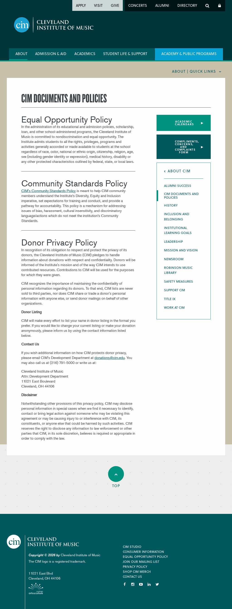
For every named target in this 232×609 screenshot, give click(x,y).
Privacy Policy (135, 566)
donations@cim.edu (109, 357)
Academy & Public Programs (189, 53)
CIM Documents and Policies (181, 195)
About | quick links (194, 71)
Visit (98, 5)
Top (116, 477)
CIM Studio (132, 546)
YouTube (141, 584)
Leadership (173, 241)
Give (115, 5)
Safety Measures (178, 281)
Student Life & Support (125, 53)
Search (207, 6)
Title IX (169, 298)
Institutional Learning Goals (178, 230)
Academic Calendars (184, 122)
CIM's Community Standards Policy (48, 190)
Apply (81, 5)
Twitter (157, 584)
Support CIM (174, 290)
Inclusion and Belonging (176, 216)
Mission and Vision (181, 250)
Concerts (137, 5)
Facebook (124, 584)
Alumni (162, 5)
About (21, 53)
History (171, 205)
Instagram (133, 584)
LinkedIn (149, 584)
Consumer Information (143, 551)
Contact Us (132, 576)
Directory (187, 5)
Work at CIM (174, 307)
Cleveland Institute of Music (44, 541)
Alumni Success (177, 185)
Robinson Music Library (178, 270)
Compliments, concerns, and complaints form (187, 146)
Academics (84, 53)
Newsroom (174, 259)
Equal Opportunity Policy (145, 556)
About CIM (179, 170)
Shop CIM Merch (137, 571)
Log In (220, 6)
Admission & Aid (50, 53)
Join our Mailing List (141, 561)
